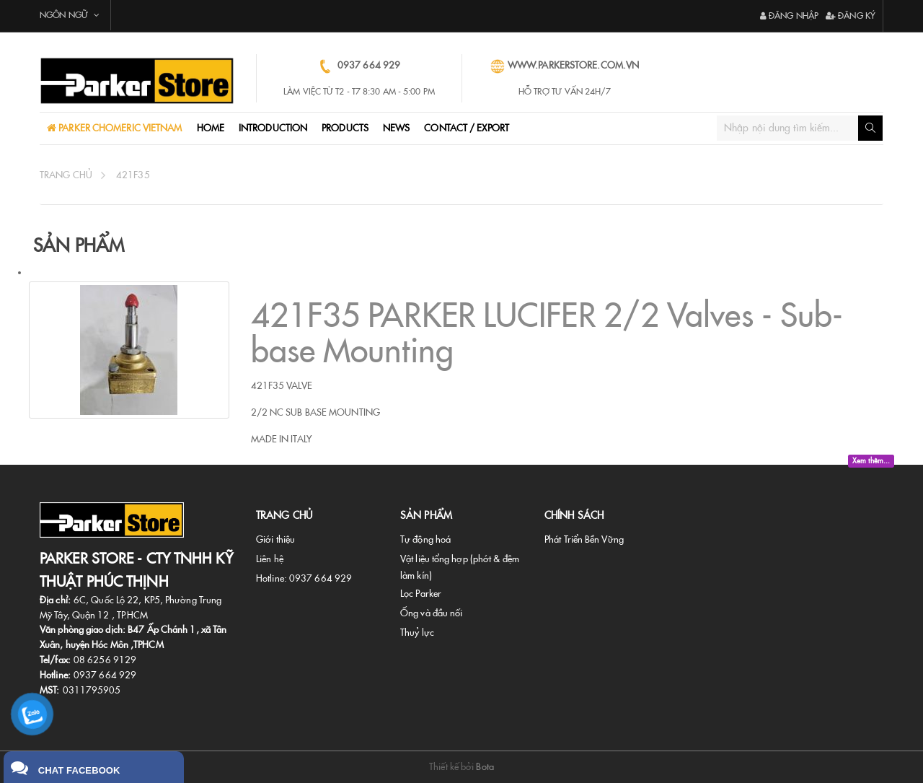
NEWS (396, 128)
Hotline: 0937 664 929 (304, 578)
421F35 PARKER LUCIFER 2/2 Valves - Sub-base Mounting (547, 333)
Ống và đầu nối (431, 613)
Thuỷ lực (417, 632)
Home (210, 128)
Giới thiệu (275, 539)
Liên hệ (269, 559)
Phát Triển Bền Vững (584, 539)
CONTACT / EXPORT (466, 128)
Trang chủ (66, 175)
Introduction (273, 128)
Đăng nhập (789, 16)
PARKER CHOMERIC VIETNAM (119, 128)
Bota (484, 767)
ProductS (345, 128)
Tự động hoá (425, 539)
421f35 (133, 175)
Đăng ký (850, 16)
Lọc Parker (420, 593)
